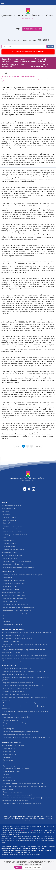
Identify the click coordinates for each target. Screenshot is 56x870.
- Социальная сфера (8, 751)
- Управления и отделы (9, 586)
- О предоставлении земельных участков (15, 769)
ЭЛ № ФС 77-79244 (27, 830)
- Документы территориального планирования (17, 683)
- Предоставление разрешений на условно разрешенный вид (22, 723)
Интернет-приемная (32, 29)
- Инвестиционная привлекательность (15, 535)
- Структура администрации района (13, 581)
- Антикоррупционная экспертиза (13, 635)
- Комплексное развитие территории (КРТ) (16, 735)
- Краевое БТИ (7, 757)
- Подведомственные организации (13, 595)
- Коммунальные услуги (10, 763)
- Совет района (7, 523)
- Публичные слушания (9, 552)
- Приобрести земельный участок (13, 691)
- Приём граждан (7, 760)
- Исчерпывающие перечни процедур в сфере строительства (22, 685)
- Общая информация (9, 508)
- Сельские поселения (9, 520)
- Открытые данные (8, 619)
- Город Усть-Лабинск (9, 517)
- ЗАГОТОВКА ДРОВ (8, 780)
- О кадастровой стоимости (11, 772)
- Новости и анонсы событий (11, 505)
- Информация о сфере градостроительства (16, 668)
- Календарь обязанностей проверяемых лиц (17, 561)
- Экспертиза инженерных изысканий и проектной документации (23, 703)
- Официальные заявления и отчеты (14, 598)
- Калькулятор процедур (10, 720)
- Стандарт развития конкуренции (13, 549)
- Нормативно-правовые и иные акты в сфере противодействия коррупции (26, 632)
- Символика (6, 514)
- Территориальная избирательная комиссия (16, 529)
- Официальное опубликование (12, 564)
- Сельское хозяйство (9, 543)
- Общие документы (8, 729)
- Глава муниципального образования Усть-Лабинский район (22, 575)
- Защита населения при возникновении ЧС (16, 610)
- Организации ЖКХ (8, 546)
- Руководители (7, 578)
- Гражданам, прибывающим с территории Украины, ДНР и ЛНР (22, 783)
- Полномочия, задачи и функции (13, 583)
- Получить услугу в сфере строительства (15, 694)
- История (5, 511)
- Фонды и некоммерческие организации (15, 616)
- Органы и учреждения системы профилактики (17, 766)
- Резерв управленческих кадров (13, 592)
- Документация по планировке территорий (16, 688)
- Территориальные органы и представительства (18, 607)
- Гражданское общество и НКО (12, 625)
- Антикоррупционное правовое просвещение (17, 638)
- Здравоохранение (8, 748)
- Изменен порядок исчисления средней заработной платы (21, 803)
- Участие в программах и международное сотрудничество (21, 613)
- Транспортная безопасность (12, 792)
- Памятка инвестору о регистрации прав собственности (20, 732)
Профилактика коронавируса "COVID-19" (28, 52)
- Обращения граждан (9, 601)
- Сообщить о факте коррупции (12, 661)
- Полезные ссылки (8, 726)
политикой (27, 864)
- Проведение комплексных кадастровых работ (17, 795)
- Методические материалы (11, 641)
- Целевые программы (9, 541)
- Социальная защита (9, 754)
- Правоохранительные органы (12, 532)
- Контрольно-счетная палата (12, 526)
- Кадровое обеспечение (10, 589)
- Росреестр (6, 622)
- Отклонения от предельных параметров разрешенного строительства (26, 737)
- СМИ (4, 538)
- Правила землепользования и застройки (15, 717)
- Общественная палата (10, 558)
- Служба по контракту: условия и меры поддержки (18, 567)
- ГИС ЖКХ (5, 775)
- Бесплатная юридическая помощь (13, 745)
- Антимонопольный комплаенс (12, 555)
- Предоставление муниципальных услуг (15, 604)
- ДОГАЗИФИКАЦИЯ (8, 777)
